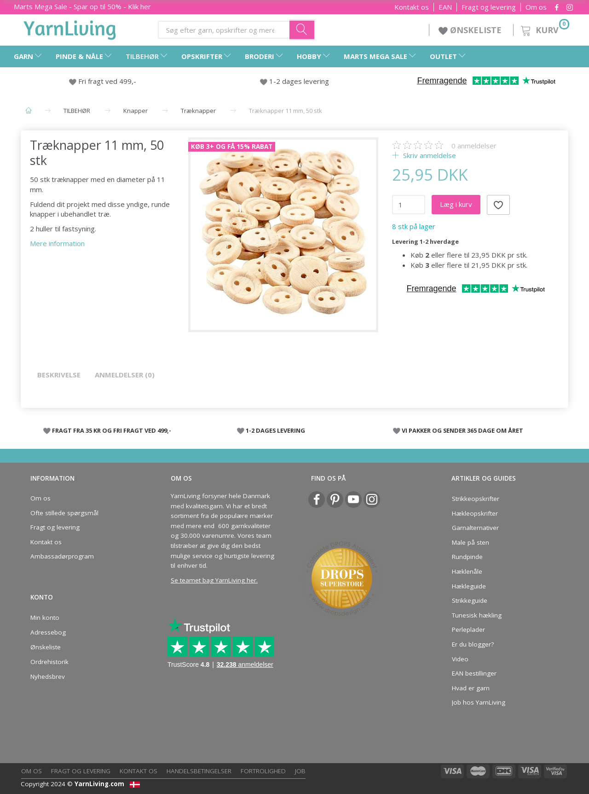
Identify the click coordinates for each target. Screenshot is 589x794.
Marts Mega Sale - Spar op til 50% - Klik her (82, 6)
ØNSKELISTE (471, 29)
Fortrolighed (263, 771)
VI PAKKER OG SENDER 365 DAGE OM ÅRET (462, 430)
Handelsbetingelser (199, 771)
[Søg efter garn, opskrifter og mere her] (302, 29)
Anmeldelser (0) (125, 374)
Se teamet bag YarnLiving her (213, 580)
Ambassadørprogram (62, 556)
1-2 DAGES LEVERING (275, 430)
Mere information (57, 243)
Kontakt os (411, 7)
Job (300, 771)
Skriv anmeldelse (428, 155)
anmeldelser (474, 145)
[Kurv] (544, 29)
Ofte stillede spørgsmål (64, 513)
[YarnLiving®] (70, 28)
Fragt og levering (489, 7)
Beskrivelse (59, 374)
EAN (445, 7)
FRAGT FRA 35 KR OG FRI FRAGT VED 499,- (111, 430)
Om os (536, 7)
